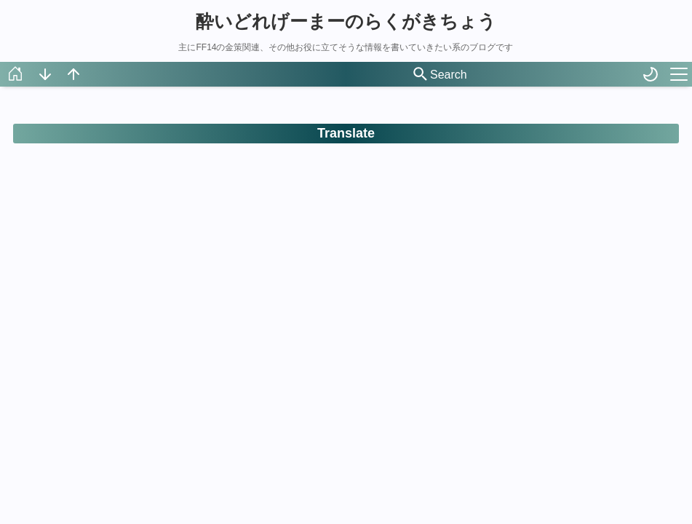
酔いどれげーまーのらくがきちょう (346, 21)
